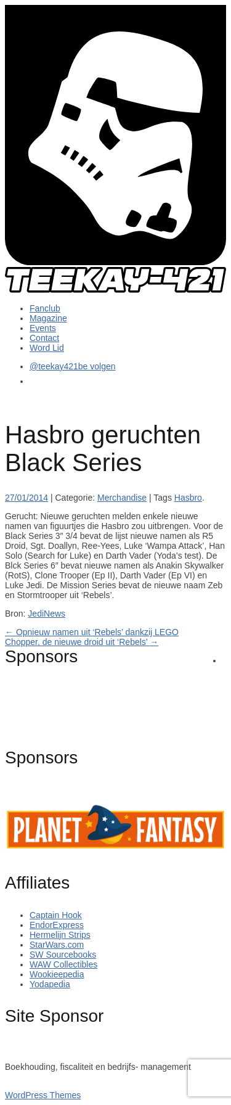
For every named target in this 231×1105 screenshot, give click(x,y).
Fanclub (45, 308)
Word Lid (47, 348)
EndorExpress (57, 925)
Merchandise (122, 498)
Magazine (48, 318)
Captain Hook (56, 915)
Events (43, 328)
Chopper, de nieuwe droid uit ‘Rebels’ (81, 642)
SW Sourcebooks (63, 954)
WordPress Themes (43, 1095)
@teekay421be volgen (73, 366)
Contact (44, 338)
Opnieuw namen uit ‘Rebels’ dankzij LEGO (92, 632)
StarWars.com (57, 945)
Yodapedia (50, 984)
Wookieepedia (57, 974)
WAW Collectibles (63, 964)
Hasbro (188, 498)
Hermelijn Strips (60, 935)
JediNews (46, 613)
